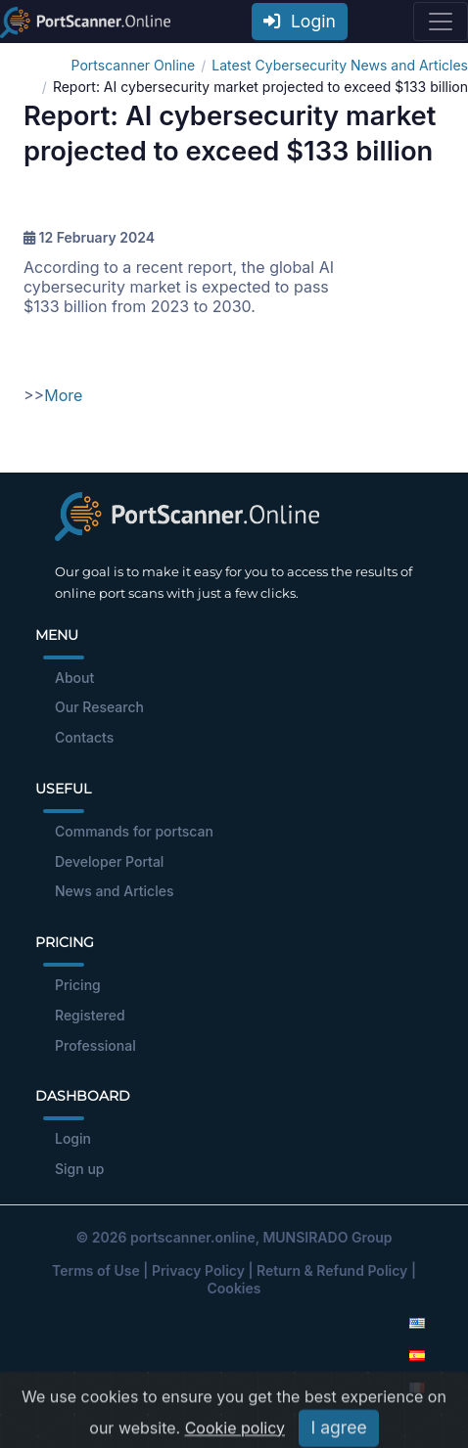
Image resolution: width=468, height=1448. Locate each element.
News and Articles (114, 890)
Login (299, 21)
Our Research (99, 707)
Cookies (234, 1288)
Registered (90, 1015)
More (63, 395)
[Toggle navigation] (440, 21)
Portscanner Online (133, 65)
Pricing (78, 984)
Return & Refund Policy (332, 1270)
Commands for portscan (134, 831)
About (74, 677)
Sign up (79, 1168)
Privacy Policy (198, 1270)
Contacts (84, 737)
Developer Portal (109, 861)
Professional (95, 1045)
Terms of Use (96, 1270)
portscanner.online (193, 1237)
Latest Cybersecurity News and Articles (339, 65)
